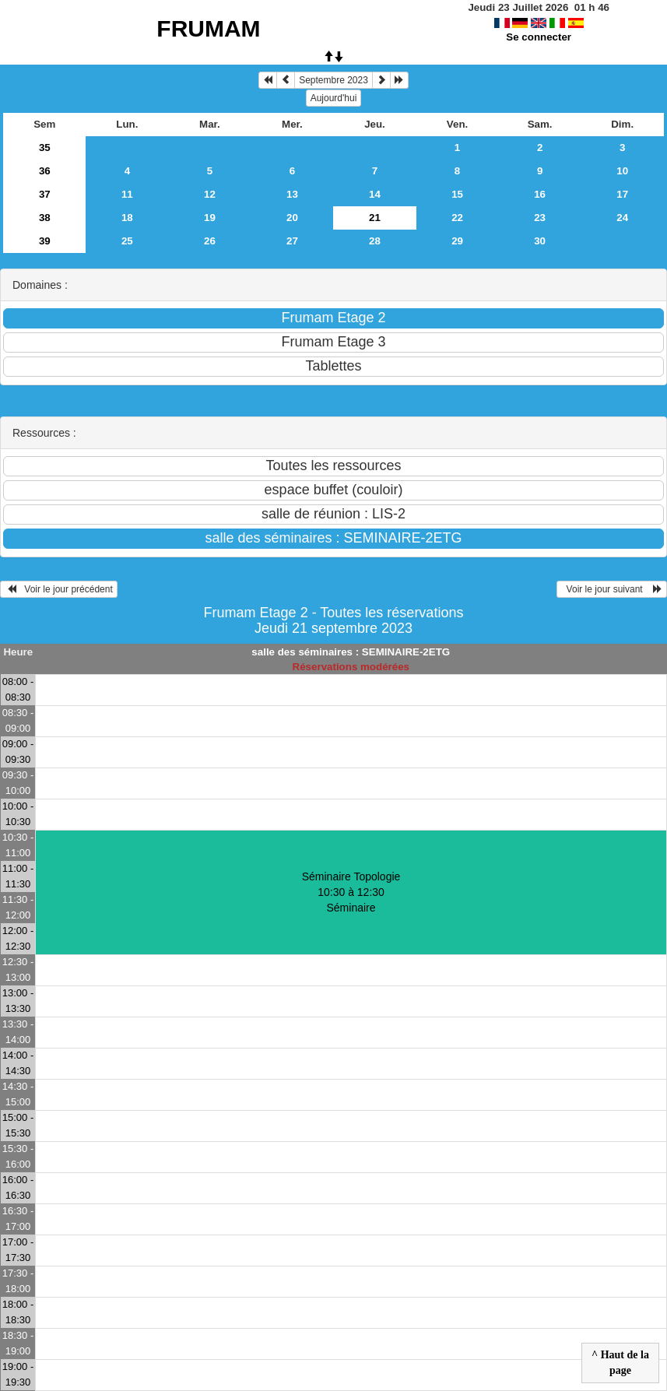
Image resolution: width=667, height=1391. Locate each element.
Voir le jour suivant (611, 589)
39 (45, 241)
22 (457, 217)
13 (292, 194)
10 (622, 171)
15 (457, 194)
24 (622, 217)
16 (540, 194)
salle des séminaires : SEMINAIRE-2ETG (350, 652)
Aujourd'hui (334, 98)
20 (292, 217)
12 (210, 194)
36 (45, 171)
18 (127, 217)
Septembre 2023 (333, 80)
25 (127, 241)
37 (45, 194)
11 (127, 194)
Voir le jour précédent (59, 589)
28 (375, 241)
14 (375, 194)
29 (457, 241)
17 (622, 194)
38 (45, 217)
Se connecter (538, 37)
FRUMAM (208, 28)
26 (210, 241)
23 (540, 217)
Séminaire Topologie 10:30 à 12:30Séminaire (351, 892)
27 (292, 241)
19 (210, 217)
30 (540, 241)
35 (45, 147)
